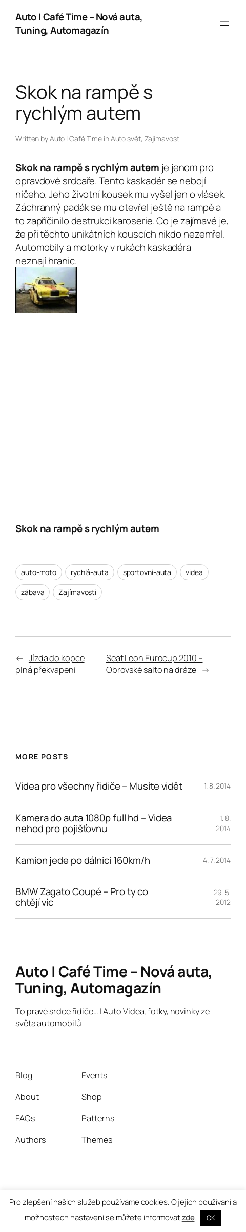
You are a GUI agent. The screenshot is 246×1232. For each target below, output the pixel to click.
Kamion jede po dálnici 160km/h (82, 860)
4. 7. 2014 (217, 860)
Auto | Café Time (76, 138)
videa (194, 572)
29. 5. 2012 (222, 897)
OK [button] (211, 1217)
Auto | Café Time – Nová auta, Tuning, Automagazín (79, 23)
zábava (32, 592)
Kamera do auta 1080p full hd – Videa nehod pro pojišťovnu (93, 823)
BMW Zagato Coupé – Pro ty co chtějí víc (81, 897)
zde (188, 1217)
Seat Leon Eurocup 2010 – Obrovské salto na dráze (154, 663)
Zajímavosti (163, 138)
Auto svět (126, 138)
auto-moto (38, 572)
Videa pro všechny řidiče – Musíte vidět (98, 786)
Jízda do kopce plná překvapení (50, 663)
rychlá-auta (90, 572)
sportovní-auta (147, 572)
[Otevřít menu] (224, 23)
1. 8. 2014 (217, 786)
